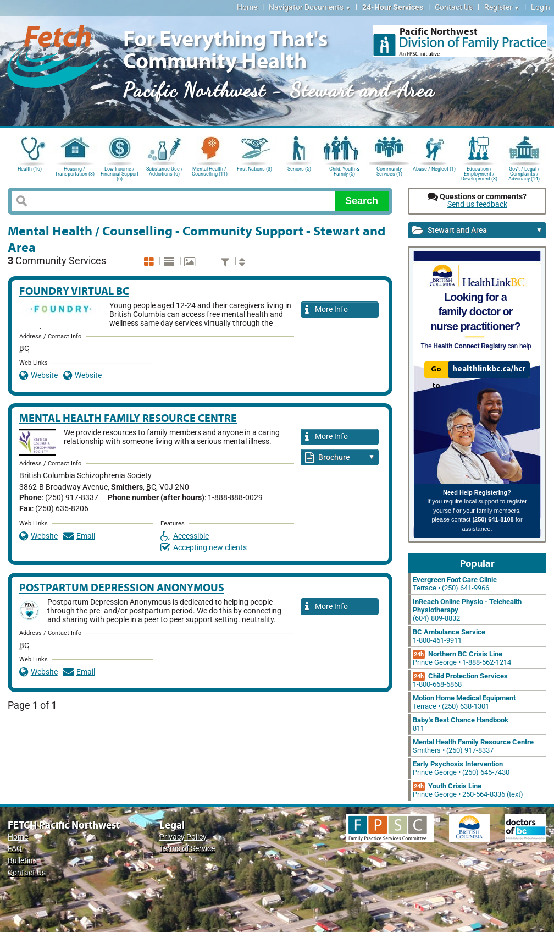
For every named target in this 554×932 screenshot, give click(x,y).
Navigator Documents (310, 7)
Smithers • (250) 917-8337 (473, 746)
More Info (326, 310)
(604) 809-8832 (467, 609)
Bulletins (22, 860)
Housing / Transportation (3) (75, 171)
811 (460, 724)
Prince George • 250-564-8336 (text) (468, 790)
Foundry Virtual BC (74, 291)
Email (79, 536)
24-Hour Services (392, 7)
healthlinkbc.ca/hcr (488, 369)
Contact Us (454, 7)
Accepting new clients (203, 547)
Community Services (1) (389, 171)
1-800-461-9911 (449, 636)
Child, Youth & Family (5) (344, 171)
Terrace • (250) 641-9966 (455, 583)
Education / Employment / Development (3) (479, 173)
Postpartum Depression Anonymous (121, 587)
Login (540, 7)
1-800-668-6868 (460, 680)
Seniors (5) (299, 169)
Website (38, 375)
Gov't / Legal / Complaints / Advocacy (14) (524, 173)
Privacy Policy (183, 837)
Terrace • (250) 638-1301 (464, 702)
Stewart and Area (477, 231)
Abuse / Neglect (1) (434, 169)
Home (247, 7)
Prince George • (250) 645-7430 (461, 768)
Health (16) (30, 169)
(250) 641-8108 (492, 519)
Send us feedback (477, 204)
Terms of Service (187, 848)
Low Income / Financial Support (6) (119, 173)
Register (501, 7)
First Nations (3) (254, 169)
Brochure (340, 458)
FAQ (15, 848)
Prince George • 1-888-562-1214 (462, 658)
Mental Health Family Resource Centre (128, 418)
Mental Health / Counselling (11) (210, 171)
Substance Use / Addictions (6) (164, 171)
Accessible (184, 536)
